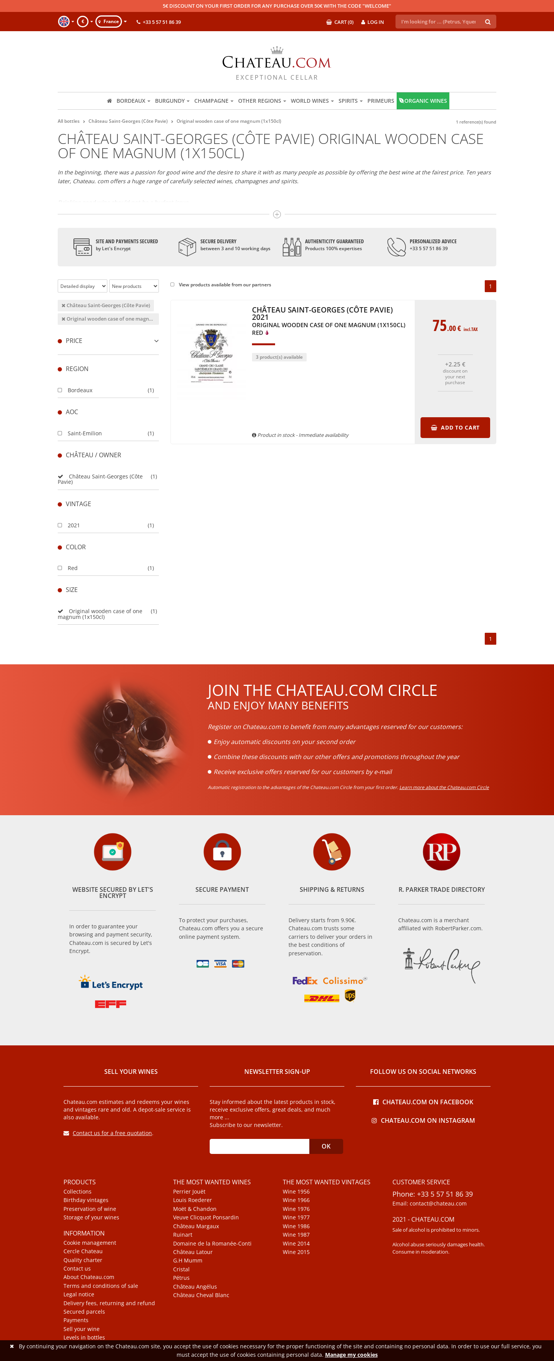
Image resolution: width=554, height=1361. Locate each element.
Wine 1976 (296, 1209)
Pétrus (181, 1278)
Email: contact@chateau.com (429, 1203)
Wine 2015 (296, 1252)
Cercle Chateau (83, 1251)
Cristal (181, 1269)
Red (68, 568)
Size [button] (68, 589)
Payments (75, 1320)
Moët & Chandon (195, 1209)
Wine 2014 (296, 1243)
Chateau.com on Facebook (423, 1101)
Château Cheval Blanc (201, 1295)
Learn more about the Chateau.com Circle (444, 787)
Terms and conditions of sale (100, 1286)
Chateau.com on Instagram (423, 1120)
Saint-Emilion (80, 433)
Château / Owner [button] (89, 455)
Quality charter (82, 1260)
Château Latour (193, 1252)
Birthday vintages (85, 1200)
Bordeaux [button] (133, 100)
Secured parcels (84, 1311)
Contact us (77, 1268)
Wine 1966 (296, 1200)
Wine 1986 (296, 1226)
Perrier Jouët (189, 1191)
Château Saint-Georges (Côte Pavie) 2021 (328, 321)
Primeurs (380, 100)
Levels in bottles (84, 1337)
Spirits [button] (351, 100)
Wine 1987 (296, 1234)
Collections (77, 1191)
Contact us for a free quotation (107, 1133)
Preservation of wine (89, 1209)
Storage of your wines (91, 1217)
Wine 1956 (296, 1191)
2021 (69, 525)
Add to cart (455, 427)
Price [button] (108, 340)
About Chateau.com (88, 1277)
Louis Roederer (192, 1200)
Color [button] (72, 547)
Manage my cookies (351, 1354)
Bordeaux (75, 390)
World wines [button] (312, 100)
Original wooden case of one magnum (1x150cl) (110, 318)
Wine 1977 (296, 1217)
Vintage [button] (74, 504)
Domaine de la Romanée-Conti (212, 1243)
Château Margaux (196, 1226)
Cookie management (89, 1243)
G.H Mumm (187, 1260)
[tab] (108, 341)
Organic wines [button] (423, 100)
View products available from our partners (220, 284)
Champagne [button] (214, 100)
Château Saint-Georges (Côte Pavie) (106, 305)
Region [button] (73, 368)
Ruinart (182, 1234)
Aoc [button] (68, 412)
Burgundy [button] (172, 100)
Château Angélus (195, 1286)
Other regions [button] (262, 100)
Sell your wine (81, 1329)
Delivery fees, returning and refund (109, 1303)
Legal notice (78, 1294)
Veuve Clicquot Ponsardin (206, 1217)
